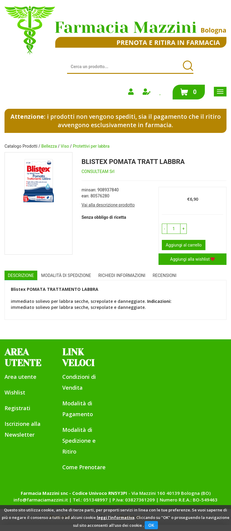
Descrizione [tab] (21, 275)
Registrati (17, 408)
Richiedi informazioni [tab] (122, 275)
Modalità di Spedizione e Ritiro (79, 440)
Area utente (20, 376)
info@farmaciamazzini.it (41, 500)
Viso (65, 146)
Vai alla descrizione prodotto (108, 205)
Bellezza (49, 146)
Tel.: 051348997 (90, 500)
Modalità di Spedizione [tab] (66, 275)
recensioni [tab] (164, 275)
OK (151, 525)
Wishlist (15, 392)
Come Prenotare (84, 467)
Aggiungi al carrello (184, 245)
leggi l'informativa (115, 517)
